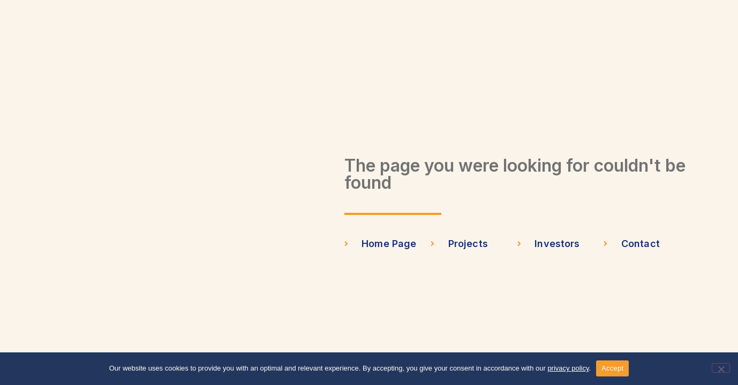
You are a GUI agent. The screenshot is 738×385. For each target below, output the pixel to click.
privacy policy (568, 368)
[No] (721, 368)
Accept (612, 368)
